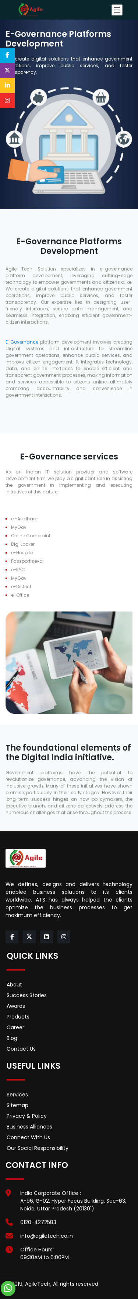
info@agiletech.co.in (46, 1236)
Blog (12, 1038)
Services (17, 1094)
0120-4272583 (38, 1222)
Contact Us (21, 1048)
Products (18, 1016)
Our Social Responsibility (37, 1148)
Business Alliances (29, 1126)
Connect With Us (28, 1137)
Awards (16, 1006)
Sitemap (17, 1105)
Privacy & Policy (27, 1116)
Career (15, 1027)
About (14, 984)
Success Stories (27, 995)
